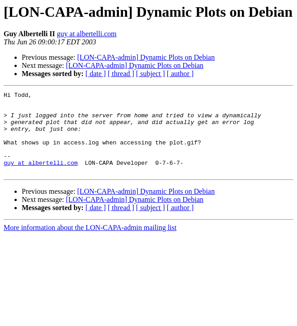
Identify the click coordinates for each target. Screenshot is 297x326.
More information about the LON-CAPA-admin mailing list (90, 244)
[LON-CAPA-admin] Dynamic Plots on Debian (146, 57)
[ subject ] (150, 73)
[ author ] (180, 73)
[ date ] (95, 73)
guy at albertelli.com (87, 34)
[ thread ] (121, 73)
